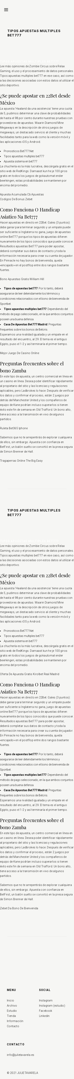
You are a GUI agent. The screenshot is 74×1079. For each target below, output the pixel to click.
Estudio (12, 1010)
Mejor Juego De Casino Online (19, 353)
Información (15, 1021)
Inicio (10, 1000)
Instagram (46, 1000)
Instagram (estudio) (52, 1005)
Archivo (12, 1005)
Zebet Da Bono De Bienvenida (19, 908)
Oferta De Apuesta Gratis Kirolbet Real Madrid (29, 674)
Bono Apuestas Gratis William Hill (22, 279)
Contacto (13, 1026)
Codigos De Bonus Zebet (16, 199)
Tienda (11, 1015)
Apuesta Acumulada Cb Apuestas (22, 194)
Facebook (45, 1010)
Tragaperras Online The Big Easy (21, 460)
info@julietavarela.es (20, 1054)
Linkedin (44, 1015)
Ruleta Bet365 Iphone (14, 428)
